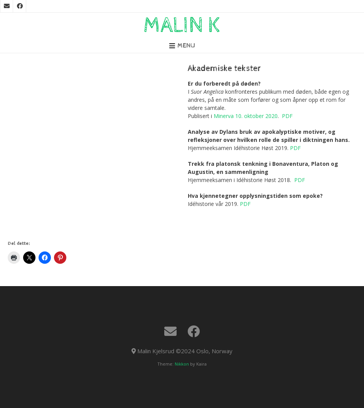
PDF (287, 116)
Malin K (182, 25)
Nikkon (182, 364)
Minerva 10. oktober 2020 (246, 116)
